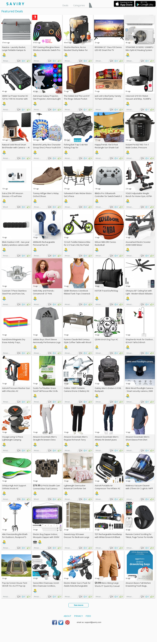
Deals (65, 5)
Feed (88, 616)
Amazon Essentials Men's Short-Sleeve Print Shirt (137, 438)
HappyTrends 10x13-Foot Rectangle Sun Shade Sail (106, 146)
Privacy (78, 616)
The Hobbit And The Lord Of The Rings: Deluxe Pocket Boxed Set (76, 99)
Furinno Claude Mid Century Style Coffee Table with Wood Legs (77, 342)
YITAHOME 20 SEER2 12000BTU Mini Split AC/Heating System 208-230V (139, 50)
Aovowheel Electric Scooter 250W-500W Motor (138, 243)
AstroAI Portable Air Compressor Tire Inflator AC (107, 487)
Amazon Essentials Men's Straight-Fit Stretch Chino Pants (45, 439)
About (67, 616)
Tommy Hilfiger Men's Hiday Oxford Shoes (46, 195)
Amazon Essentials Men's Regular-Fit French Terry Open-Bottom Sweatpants (76, 439)
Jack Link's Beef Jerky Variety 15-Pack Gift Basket (108, 97)
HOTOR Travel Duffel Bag (106, 290)
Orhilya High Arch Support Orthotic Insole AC (14, 487)
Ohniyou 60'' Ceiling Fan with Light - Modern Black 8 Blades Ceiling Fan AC (139, 293)
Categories (79, 5)
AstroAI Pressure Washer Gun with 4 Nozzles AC (16, 389)
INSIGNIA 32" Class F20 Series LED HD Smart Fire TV (108, 48)
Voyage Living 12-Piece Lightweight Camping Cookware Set (12, 439)
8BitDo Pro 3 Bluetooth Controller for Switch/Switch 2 (108, 195)
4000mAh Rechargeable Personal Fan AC (44, 243)
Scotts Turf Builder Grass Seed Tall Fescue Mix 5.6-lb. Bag (45, 391)
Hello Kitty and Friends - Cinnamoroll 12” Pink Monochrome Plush (44, 293)
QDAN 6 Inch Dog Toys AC (106, 339)
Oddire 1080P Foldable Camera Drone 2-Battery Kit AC (76, 391)
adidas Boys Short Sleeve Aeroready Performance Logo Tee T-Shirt (47, 342)
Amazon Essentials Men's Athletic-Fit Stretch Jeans (106, 438)
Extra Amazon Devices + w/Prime (12, 195)
